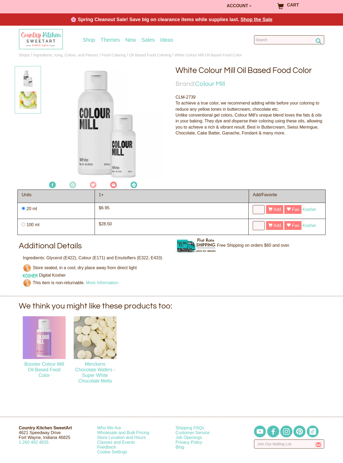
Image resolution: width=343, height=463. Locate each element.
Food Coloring (114, 55)
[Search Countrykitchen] (289, 39)
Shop (89, 40)
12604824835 (34, 442)
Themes (110, 40)
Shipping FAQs (190, 428)
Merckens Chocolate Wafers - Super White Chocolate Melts (95, 372)
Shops (24, 55)
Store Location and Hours (121, 437)
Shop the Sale (257, 19)
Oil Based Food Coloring (150, 55)
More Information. (102, 282)
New (130, 40)
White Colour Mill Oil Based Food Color (208, 55)
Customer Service (193, 432)
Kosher (309, 209)
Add (274, 209)
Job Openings (189, 437)
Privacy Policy (189, 442)
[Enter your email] (289, 444)
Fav (292, 209)
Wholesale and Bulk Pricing (123, 432)
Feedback (106, 447)
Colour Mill (210, 83)
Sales (148, 40)
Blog (180, 447)
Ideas (166, 40)
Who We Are (109, 428)
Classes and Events (116, 442)
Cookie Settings (112, 452)
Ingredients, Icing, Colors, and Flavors (65, 55)
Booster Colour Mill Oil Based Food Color (44, 369)
